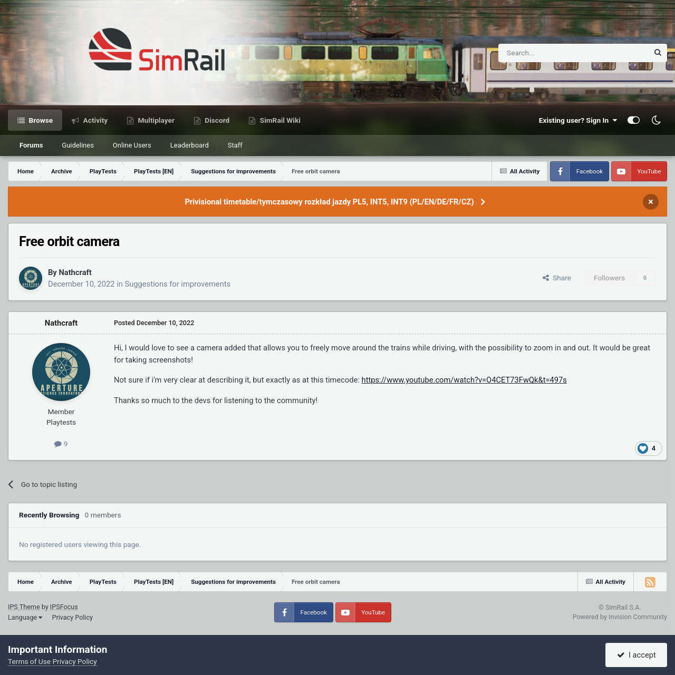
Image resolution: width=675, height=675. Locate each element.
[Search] (547, 53)
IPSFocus (64, 607)
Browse (40, 120)
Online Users (132, 145)
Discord (216, 120)
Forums (31, 145)
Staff (235, 145)
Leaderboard (189, 145)
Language (25, 617)
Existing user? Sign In (578, 120)
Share (557, 277)
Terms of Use (29, 661)
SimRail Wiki (279, 120)
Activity (94, 120)
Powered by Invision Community (620, 617)
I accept (636, 655)
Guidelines (78, 145)
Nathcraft (75, 272)
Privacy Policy (72, 617)
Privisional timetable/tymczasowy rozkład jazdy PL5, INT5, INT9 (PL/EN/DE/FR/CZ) (329, 202)
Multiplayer (155, 120)
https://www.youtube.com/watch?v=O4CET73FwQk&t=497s (464, 380)
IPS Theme (24, 607)
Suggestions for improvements (178, 284)
